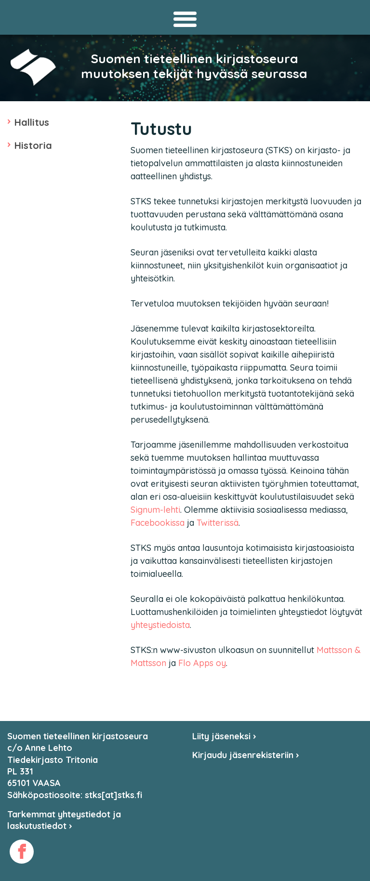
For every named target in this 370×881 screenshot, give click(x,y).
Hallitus (31, 122)
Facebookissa (158, 522)
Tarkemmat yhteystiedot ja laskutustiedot (64, 820)
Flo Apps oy (202, 662)
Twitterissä (217, 522)
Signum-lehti (155, 509)
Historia (33, 145)
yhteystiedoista (160, 624)
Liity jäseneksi (224, 736)
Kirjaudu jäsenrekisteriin (245, 755)
